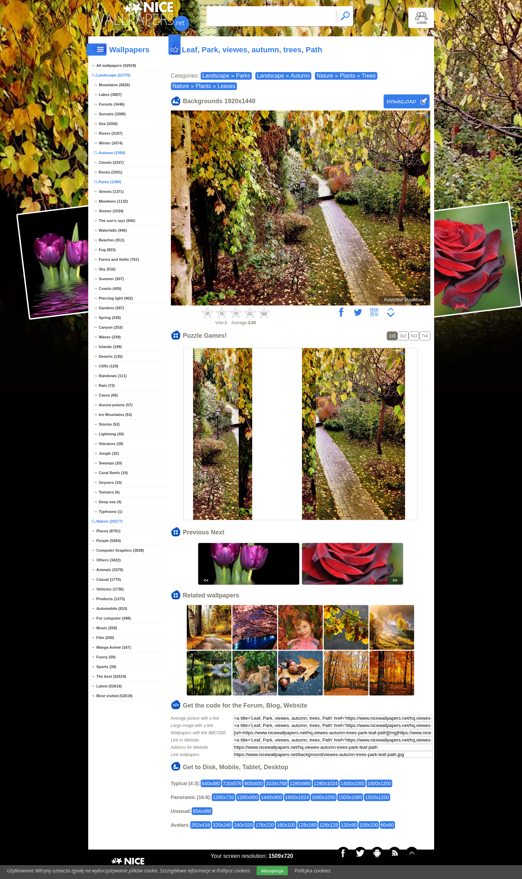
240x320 (243, 825)
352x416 (200, 825)
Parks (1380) (110, 182)
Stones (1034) (111, 211)
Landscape (215, 76)
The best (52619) (111, 676)
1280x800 (247, 797)
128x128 (328, 825)
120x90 (349, 825)
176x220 (264, 825)
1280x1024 (326, 783)
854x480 (202, 811)
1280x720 (223, 797)
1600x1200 (379, 783)
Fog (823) (107, 250)
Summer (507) (111, 279)
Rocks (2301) (110, 172)
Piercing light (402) (116, 298)
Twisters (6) (109, 492)
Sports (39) (106, 667)
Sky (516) (107, 269)
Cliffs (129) (108, 366)
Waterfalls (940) (113, 230)
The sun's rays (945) (117, 221)
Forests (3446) (112, 104)
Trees (369, 76)
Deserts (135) (111, 356)
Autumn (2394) (112, 153)
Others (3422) (109, 560)
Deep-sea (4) (110, 502)
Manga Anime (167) (114, 647)
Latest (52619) (109, 686)
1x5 (392, 336)
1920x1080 (350, 797)
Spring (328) (110, 318)
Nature (325, 76)
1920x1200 (377, 797)
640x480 (211, 783)
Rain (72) (107, 385)
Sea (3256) (108, 124)
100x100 (368, 825)
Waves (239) (110, 337)
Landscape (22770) (113, 75)
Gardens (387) (111, 308)
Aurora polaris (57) (116, 405)
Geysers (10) (110, 482)
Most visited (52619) (115, 696)
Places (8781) (109, 531)
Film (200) (105, 638)
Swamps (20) (110, 463)
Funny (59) (106, 657)
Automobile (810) (112, 608)
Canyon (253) (111, 327)
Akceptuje (272, 871)
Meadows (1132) (113, 201)
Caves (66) (108, 395)
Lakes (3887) (110, 94)
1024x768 (276, 783)
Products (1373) (111, 599)
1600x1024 (297, 797)
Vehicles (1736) (110, 589)
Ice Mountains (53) (115, 414)
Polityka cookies (313, 870)
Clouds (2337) (111, 162)
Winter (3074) (111, 143)
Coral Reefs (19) (113, 473)
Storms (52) (109, 424)
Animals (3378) (110, 570)
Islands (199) (110, 347)
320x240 (222, 825)
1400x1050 (352, 783)
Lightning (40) (111, 434)
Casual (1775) (109, 579)
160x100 (286, 825)
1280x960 (300, 783)
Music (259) (107, 628)
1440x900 (271, 797)
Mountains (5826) (114, 85)
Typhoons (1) (110, 511)
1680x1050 (324, 797)
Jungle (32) (109, 453)
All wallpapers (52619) (116, 65)
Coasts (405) (110, 288)
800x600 (253, 783)
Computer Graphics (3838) (120, 550)
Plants (347, 76)
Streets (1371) (111, 191)
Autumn (300, 76)
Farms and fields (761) (119, 259)
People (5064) (109, 541)
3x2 (403, 336)
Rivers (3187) (111, 133)
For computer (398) (114, 618)
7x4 (424, 336)
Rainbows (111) (113, 376)
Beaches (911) (112, 240)
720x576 (232, 783)
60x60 (387, 825)
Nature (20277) (110, 521)
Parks (243, 76)
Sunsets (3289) (112, 114)
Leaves (227, 86)
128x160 (307, 825)
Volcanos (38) (111, 444)
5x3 (414, 336)
